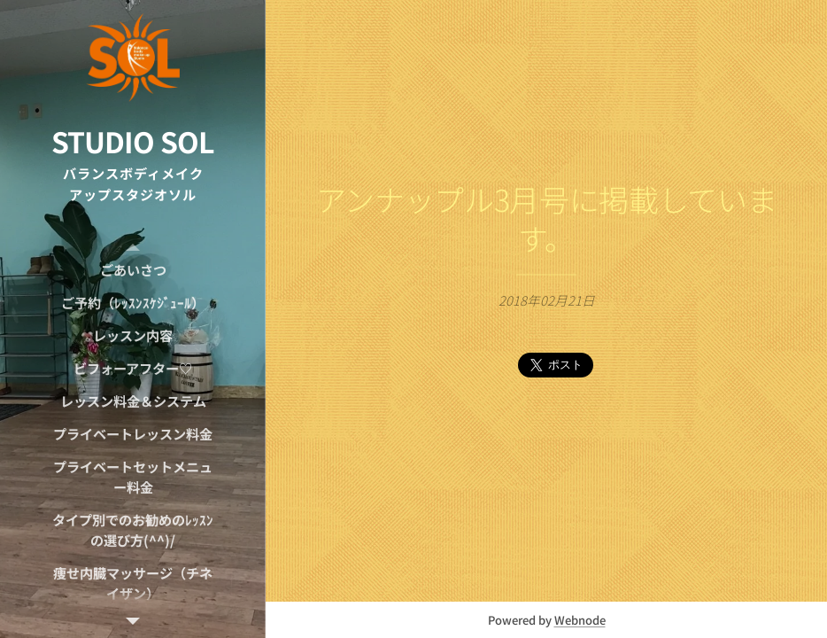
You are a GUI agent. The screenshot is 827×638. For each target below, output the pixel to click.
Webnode (580, 619)
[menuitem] (132, 270)
